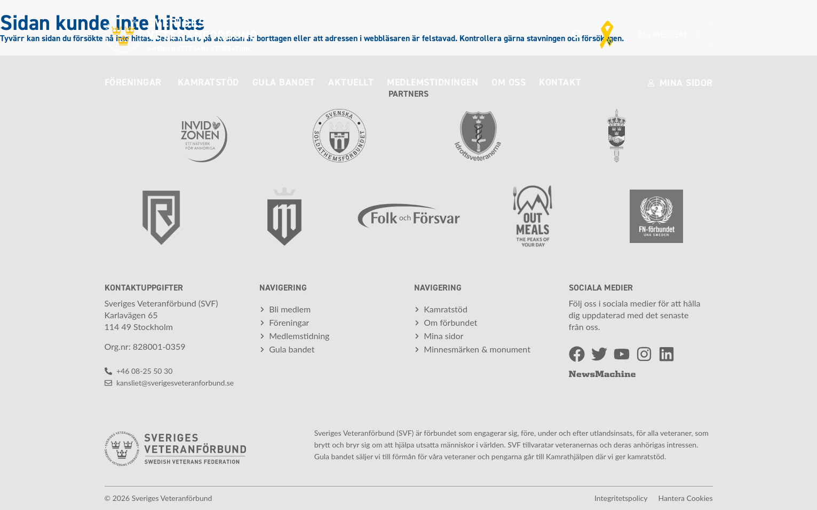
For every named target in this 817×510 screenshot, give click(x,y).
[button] (577, 35)
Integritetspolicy (620, 498)
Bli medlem (670, 34)
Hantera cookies (685, 498)
